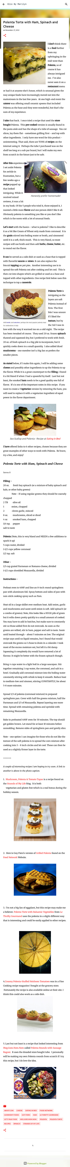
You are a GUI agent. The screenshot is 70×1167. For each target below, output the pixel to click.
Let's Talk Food (10, 1119)
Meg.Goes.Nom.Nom (13, 1048)
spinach (17, 1124)
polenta (43, 1119)
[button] (4, 35)
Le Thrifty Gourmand (49, 1115)
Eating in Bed (53, 438)
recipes (7, 1124)
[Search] (66, 4)
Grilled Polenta (43, 853)
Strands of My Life (16, 783)
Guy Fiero (26, 1115)
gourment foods (11, 1115)
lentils (8, 322)
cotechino (17, 322)
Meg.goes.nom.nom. (28, 1119)
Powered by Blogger (35, 1163)
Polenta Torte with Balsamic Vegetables (34, 912)
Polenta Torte (56, 1119)
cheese (19, 1110)
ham (35, 1115)
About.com (9, 1110)
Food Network (10, 857)
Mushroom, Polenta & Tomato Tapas (24, 779)
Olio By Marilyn (17, 4)
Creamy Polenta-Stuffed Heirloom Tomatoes (27, 981)
